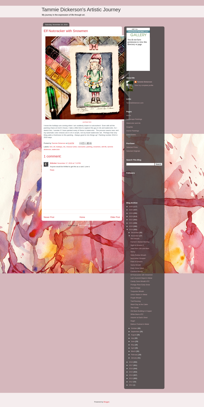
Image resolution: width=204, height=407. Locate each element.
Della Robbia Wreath (138, 255)
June (133, 341)
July (133, 338)
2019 (131, 229)
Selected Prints (132, 147)
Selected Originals (133, 151)
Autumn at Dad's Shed (138, 317)
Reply (52, 170)
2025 (131, 210)
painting (89, 147)
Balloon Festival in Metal (139, 324)
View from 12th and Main (139, 248)
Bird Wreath (134, 239)
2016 (131, 368)
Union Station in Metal (138, 295)
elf (54, 147)
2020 (131, 226)
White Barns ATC (136, 314)
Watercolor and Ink (133, 123)
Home (82, 217)
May (133, 345)
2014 (131, 375)
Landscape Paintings (134, 119)
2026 (131, 207)
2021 (131, 223)
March (133, 351)
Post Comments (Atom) (87, 225)
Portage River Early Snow (140, 285)
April (133, 348)
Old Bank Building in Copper (141, 311)
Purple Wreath (135, 298)
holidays (59, 147)
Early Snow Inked (137, 268)
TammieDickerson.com (134, 103)
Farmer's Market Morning (139, 242)
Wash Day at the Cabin (139, 304)
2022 (131, 220)
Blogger (106, 402)
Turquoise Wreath (137, 291)
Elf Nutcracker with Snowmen (141, 275)
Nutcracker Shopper (138, 258)
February (134, 355)
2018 (131, 362)
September (135, 332)
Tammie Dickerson (144, 82)
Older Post (115, 217)
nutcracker (81, 147)
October (134, 328)
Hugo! (132, 321)
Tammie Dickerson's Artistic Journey (81, 9)
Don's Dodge (135, 288)
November (135, 236)
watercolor (56, 149)
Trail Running (135, 301)
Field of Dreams (136, 262)
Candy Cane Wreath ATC (139, 281)
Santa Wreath (135, 265)
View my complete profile (144, 85)
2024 (131, 213)
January (134, 358)
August (134, 335)
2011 (131, 385)
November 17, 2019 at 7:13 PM (69, 163)
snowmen (97, 147)
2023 (131, 216)
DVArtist (53, 163)
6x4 (51, 147)
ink (64, 147)
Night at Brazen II (137, 245)
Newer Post (49, 217)
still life (104, 147)
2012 (131, 382)
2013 (131, 378)
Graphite (129, 127)
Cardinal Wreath (136, 271)
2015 (131, 372)
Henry (132, 252)
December (135, 232)
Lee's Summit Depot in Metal (141, 278)
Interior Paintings (132, 131)
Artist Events (131, 135)
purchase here (87, 122)
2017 (131, 365)
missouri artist (71, 147)
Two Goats (134, 308)
